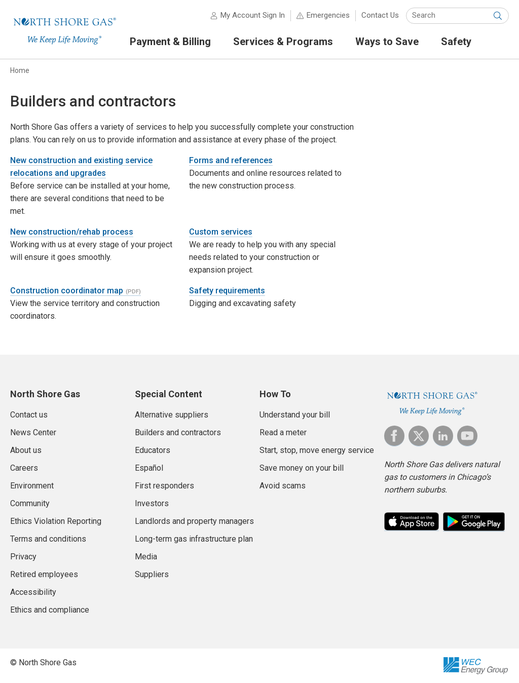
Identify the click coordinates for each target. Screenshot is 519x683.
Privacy (23, 556)
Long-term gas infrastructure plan (194, 539)
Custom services (220, 232)
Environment (32, 485)
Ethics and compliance (49, 610)
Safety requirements (227, 290)
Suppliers (152, 574)
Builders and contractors (178, 432)
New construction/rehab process (71, 232)
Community (30, 503)
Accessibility (33, 592)
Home (19, 70)
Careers (24, 468)
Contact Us (380, 15)
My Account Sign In (252, 15)
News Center (33, 432)
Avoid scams (283, 485)
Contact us (29, 415)
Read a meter (283, 432)
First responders (164, 485)
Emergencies (328, 15)
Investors (152, 503)
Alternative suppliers (171, 415)
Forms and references (231, 160)
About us (26, 450)
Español (149, 468)
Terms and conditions (48, 539)
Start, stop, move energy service (317, 450)
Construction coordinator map (66, 290)
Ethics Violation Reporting (55, 521)
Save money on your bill (302, 468)
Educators (152, 450)
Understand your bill (295, 415)
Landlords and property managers (194, 521)
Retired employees (44, 574)
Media (146, 556)
